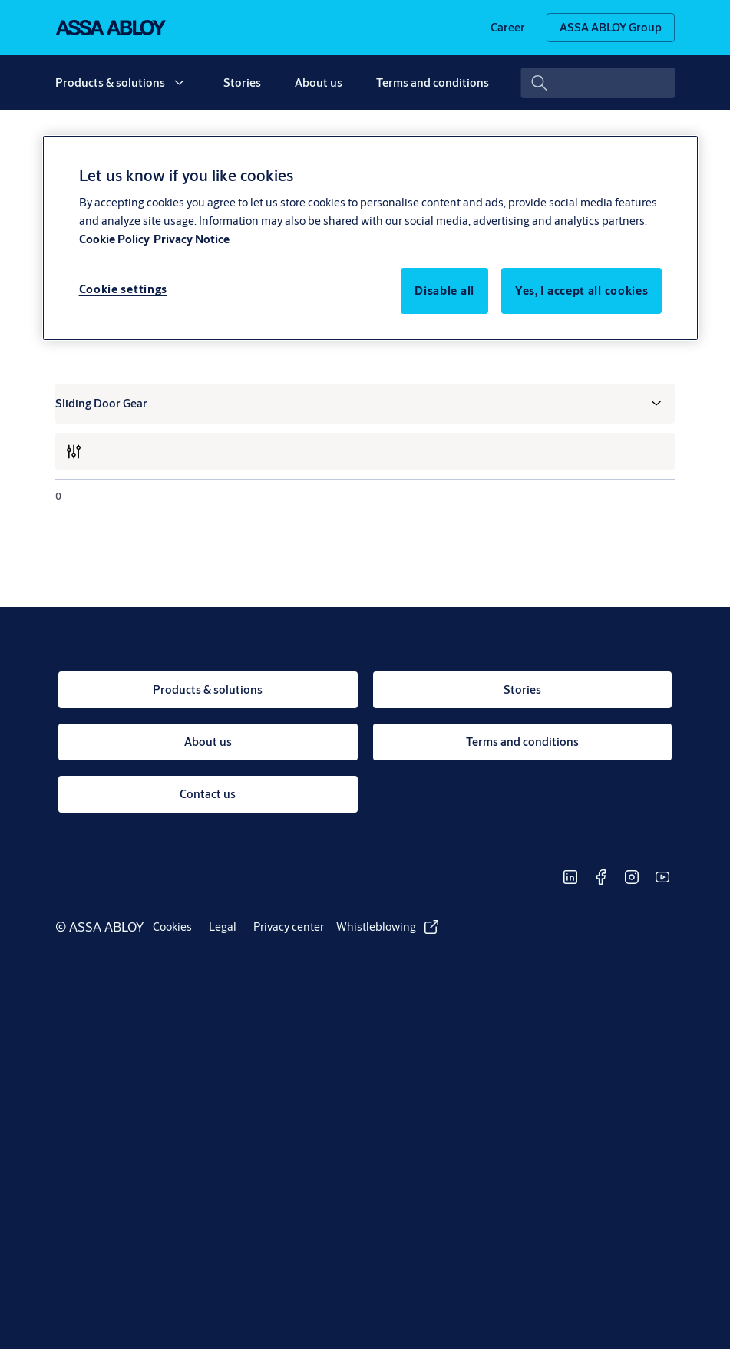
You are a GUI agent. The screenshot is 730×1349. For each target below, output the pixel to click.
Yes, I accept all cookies (582, 290)
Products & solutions (110, 82)
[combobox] (597, 83)
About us (318, 82)
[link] (508, 27)
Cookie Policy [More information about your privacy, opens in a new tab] (114, 239)
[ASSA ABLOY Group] (611, 27)
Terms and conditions (432, 82)
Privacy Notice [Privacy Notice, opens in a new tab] (192, 239)
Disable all (444, 290)
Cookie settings (123, 289)
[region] (370, 238)
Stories (242, 82)
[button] (179, 83)
